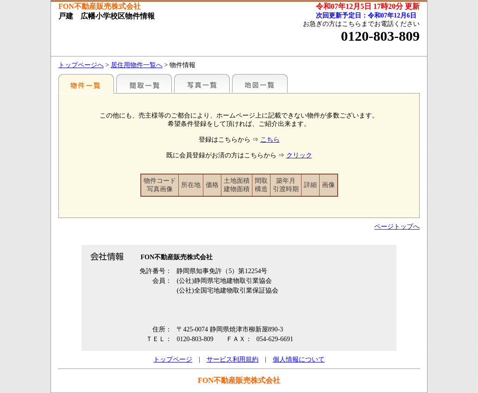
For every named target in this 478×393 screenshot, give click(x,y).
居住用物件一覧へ (137, 65)
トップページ (172, 359)
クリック (299, 155)
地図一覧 (260, 83)
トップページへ (81, 65)
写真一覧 (202, 83)
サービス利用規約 (232, 359)
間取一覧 (144, 83)
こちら (270, 139)
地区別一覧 (86, 83)
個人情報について (299, 359)
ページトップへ (397, 226)
